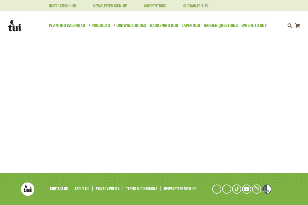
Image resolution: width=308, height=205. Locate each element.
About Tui (81, 189)
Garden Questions (221, 25)
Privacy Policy (108, 189)
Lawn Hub (191, 25)
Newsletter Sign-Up (106, 6)
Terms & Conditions (141, 189)
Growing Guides (131, 25)
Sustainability (192, 6)
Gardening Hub (164, 25)
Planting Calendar (67, 25)
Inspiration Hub (59, 6)
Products (100, 25)
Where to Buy (254, 25)
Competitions (151, 6)
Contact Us (59, 189)
